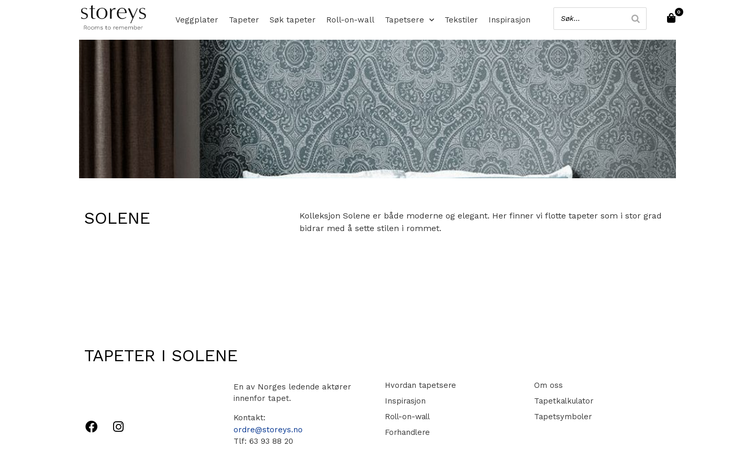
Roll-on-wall (350, 20)
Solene (117, 218)
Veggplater (196, 20)
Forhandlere (406, 432)
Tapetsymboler (561, 416)
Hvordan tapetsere (420, 385)
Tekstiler (461, 20)
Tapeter (244, 20)
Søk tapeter (293, 20)
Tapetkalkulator (563, 401)
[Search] (633, 18)
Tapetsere (409, 20)
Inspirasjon (509, 20)
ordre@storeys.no (268, 429)
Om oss (546, 385)
